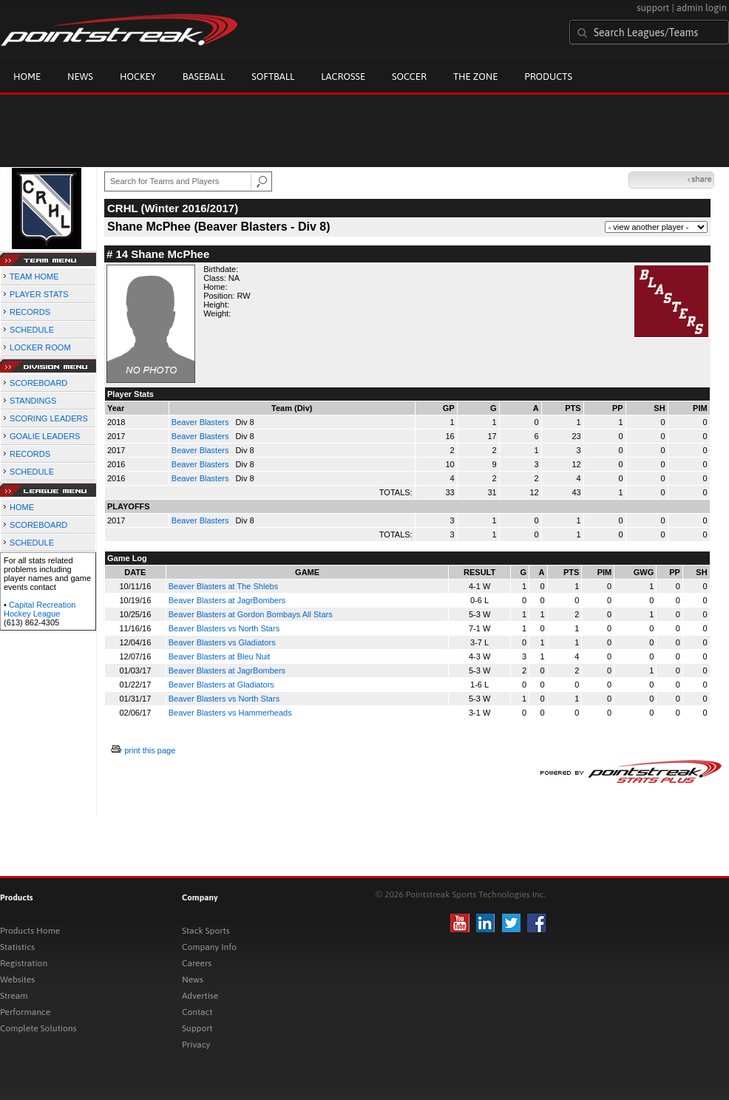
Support (197, 1028)
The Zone (475, 76)
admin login (702, 7)
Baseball (204, 76)
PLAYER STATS (39, 294)
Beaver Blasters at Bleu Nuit (220, 656)
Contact (197, 1012)
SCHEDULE (32, 329)
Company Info (209, 947)
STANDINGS (33, 400)
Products (548, 76)
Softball (272, 76)
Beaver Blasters (201, 422)
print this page (149, 750)
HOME (22, 507)
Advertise (200, 996)
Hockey (138, 76)
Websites (17, 979)
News (80, 76)
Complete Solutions (38, 1028)
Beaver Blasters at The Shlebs (223, 586)
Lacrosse (343, 76)
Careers (196, 963)
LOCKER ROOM (40, 347)
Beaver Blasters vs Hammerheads (230, 712)
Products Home (30, 931)
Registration (23, 963)
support (653, 7)
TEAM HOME (34, 276)
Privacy (196, 1044)
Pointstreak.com (119, 31)
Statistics (17, 947)
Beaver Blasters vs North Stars (224, 628)
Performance (25, 1012)
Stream (13, 996)
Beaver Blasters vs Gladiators (222, 642)
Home (27, 76)
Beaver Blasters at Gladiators (221, 684)
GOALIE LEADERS (45, 436)
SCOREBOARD (38, 382)
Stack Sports (206, 931)
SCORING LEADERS (49, 418)
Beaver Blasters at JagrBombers (227, 600)
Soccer (409, 76)
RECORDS (30, 312)
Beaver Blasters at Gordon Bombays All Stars (251, 614)
